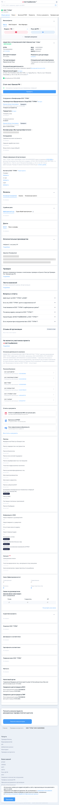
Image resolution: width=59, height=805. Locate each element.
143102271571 (22, 401)
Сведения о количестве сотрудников (12, 777)
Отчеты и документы (43, 15)
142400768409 (22, 390)
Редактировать (22, 170)
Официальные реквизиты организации (12, 782)
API (2, 744)
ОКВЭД (3, 764)
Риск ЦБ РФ (4, 772)
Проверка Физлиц (6, 739)
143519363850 (22, 373)
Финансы (6, 192)
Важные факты (7, 20)
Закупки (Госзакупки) (10, 253)
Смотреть (33, 56)
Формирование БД (6, 742)
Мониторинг (5, 749)
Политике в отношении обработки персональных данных (21, 794)
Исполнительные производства (15, 239)
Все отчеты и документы (10, 433)
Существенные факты (9, 614)
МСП (2, 767)
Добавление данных (7, 747)
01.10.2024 (7, 51)
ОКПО (3, 769)
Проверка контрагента (8, 752)
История (20, 71)
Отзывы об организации (8, 785)
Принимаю (9, 799)
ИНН (2, 775)
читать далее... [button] (42, 164)
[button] (56, 2)
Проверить (29, 91)
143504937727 (22, 395)
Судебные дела (7, 207)
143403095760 (22, 379)
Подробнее (6, 247)
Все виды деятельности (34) (38, 68)
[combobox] (29, 5)
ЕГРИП (3, 762)
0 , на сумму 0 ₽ (13, 244)
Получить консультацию (17, 721)
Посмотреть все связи (49, 608)
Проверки (7, 269)
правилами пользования (45, 790)
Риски (14, 15)
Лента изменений (10, 283)
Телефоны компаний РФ (8, 780)
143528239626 (22, 384)
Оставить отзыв (51, 329)
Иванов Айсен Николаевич (11, 104)
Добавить (6, 175)
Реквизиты (32, 15)
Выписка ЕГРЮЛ (22, 15)
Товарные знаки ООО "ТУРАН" (12, 658)
